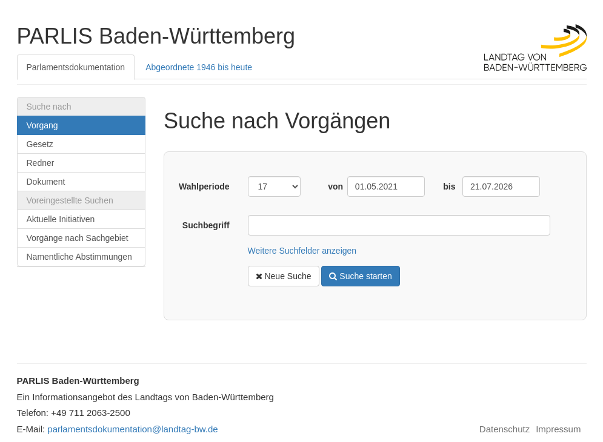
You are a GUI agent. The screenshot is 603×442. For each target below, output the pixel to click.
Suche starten (360, 276)
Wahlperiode (204, 186)
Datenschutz (504, 429)
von (333, 186)
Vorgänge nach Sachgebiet (77, 238)
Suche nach (49, 106)
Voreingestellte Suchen (70, 200)
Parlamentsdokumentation (76, 67)
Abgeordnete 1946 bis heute (198, 67)
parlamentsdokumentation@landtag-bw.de (132, 429)
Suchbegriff (206, 225)
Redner (41, 163)
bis (448, 186)
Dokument (46, 181)
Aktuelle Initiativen (61, 219)
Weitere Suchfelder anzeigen (302, 251)
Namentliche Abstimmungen (79, 257)
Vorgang (42, 125)
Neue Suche (283, 276)
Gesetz (40, 144)
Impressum (558, 429)
